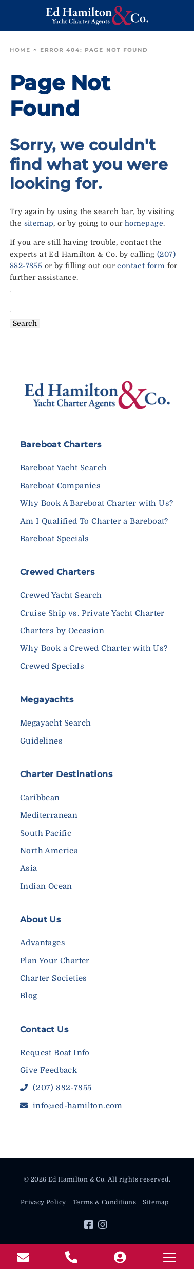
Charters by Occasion (62, 631)
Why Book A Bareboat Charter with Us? (96, 503)
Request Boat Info (55, 1053)
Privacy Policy (43, 1202)
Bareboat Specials (54, 538)
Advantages (42, 942)
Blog (28, 995)
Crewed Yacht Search (61, 595)
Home (20, 50)
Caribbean (40, 797)
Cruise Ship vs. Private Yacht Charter (92, 613)
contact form (141, 265)
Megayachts (46, 699)
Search (25, 323)
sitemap (39, 223)
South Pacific (45, 833)
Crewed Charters (57, 572)
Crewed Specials (52, 666)
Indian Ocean (46, 886)
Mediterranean (48, 815)
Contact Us (44, 1029)
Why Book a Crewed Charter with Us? (94, 648)
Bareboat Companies (60, 485)
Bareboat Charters (61, 444)
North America (49, 850)
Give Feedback (48, 1070)
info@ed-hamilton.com (71, 1106)
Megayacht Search (55, 723)
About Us (40, 919)
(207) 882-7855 (55, 1087)
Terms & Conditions (104, 1202)
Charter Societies (53, 978)
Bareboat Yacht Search (63, 467)
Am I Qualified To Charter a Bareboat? (94, 521)
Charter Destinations (66, 774)
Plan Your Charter (55, 960)
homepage (144, 223)
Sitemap (155, 1202)
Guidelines (41, 741)
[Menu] (170, 1257)
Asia (28, 868)
